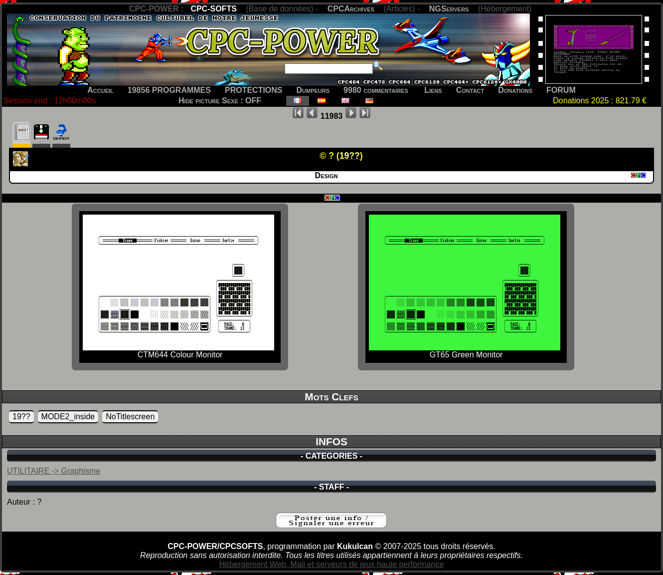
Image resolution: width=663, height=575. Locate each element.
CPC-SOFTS (213, 8)
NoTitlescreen (130, 416)
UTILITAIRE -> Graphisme (53, 471)
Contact (470, 90)
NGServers (449, 8)
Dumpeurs (313, 90)
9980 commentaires (375, 90)
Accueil (100, 90)
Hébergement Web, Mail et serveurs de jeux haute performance (331, 564)
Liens (433, 90)
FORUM (561, 90)
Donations (515, 90)
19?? (21, 416)
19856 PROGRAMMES (169, 90)
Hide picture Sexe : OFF (219, 100)
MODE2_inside (68, 416)
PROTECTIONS (254, 90)
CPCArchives (351, 8)
